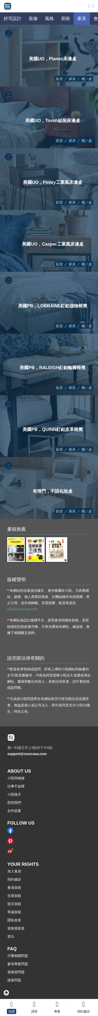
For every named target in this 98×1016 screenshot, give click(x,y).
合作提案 (14, 811)
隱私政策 (14, 920)
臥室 (59, 79)
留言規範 (14, 904)
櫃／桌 (87, 79)
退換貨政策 (16, 928)
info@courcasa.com (22, 609)
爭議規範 (14, 912)
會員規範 (14, 887)
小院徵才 (14, 794)
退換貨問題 (16, 972)
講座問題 (14, 980)
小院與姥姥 (16, 778)
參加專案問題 (17, 964)
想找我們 (14, 802)
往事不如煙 (16, 786)
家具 (72, 79)
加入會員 (14, 871)
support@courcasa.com (27, 754)
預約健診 (14, 879)
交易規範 (14, 896)
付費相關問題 (17, 956)
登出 (10, 936)
